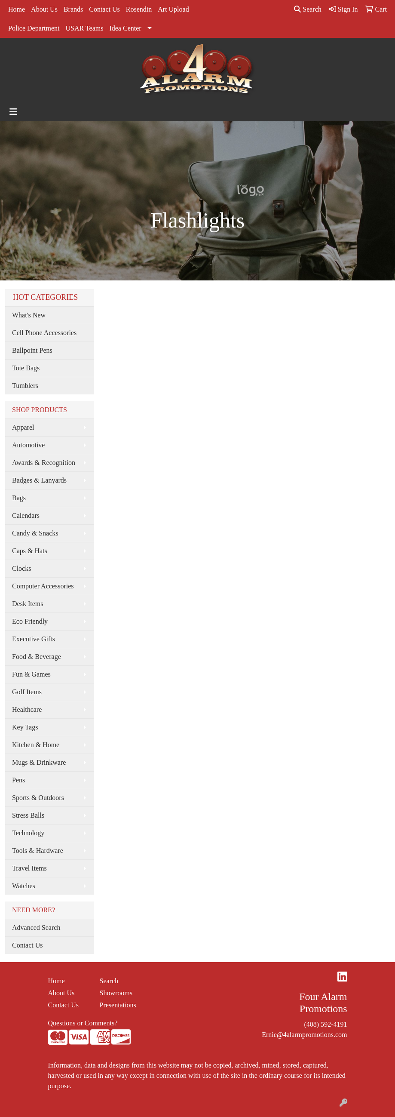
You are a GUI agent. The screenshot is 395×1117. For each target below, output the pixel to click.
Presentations (118, 1005)
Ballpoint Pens (32, 350)
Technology (28, 833)
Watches (23, 885)
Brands (73, 9)
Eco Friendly (30, 621)
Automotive (28, 445)
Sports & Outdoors (38, 797)
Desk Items (27, 603)
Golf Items (27, 691)
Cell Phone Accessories (44, 332)
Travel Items (29, 868)
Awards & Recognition (43, 462)
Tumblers (25, 385)
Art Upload (173, 9)
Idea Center (125, 28)
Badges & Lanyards (39, 480)
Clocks (21, 568)
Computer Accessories (43, 586)
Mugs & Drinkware (39, 762)
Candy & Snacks (35, 533)
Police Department (34, 28)
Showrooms (116, 993)
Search (308, 9)
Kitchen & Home (35, 744)
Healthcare (27, 709)
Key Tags (25, 727)
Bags (19, 498)
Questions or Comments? (83, 1023)
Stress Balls (28, 815)
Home (16, 9)
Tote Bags (26, 368)
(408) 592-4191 (325, 1024)
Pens (18, 780)
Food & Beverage (36, 656)
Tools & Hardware (37, 850)
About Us (44, 9)
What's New (29, 315)
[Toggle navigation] (13, 112)
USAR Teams (85, 28)
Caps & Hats (29, 550)
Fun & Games (31, 674)
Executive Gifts (33, 639)
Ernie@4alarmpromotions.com (304, 1034)
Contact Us (104, 9)
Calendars (26, 515)
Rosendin (139, 9)
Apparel (23, 427)
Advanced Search (36, 927)
